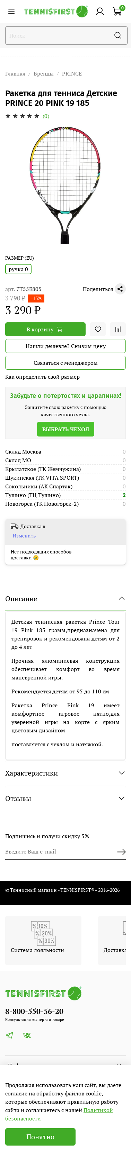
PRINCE (72, 73)
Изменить (24, 536)
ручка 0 (18, 269)
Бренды (44, 73)
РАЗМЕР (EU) (19, 258)
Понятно (40, 1136)
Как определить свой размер (42, 376)
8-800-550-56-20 (34, 1011)
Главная (15, 73)
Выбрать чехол (65, 429)
